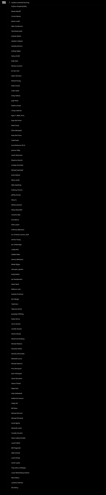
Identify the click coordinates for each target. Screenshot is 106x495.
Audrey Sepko (16, 51)
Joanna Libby (15, 150)
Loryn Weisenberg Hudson (20, 473)
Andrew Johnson (16, 46)
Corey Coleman (16, 111)
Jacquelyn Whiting (17, 314)
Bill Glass (14, 408)
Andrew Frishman (17, 294)
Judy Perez (14, 101)
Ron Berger (15, 299)
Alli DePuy (14, 488)
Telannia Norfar (16, 309)
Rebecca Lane (16, 289)
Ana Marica (15, 220)
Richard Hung (16, 81)
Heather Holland (17, 41)
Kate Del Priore (16, 120)
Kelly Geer (14, 61)
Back (9, 2)
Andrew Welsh (16, 36)
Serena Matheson (17, 259)
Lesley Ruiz (15, 249)
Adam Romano (16, 76)
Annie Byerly (15, 423)
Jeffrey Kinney (16, 195)
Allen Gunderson (17, 26)
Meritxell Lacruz (16, 359)
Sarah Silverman (16, 155)
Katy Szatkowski (16, 393)
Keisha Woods (16, 334)
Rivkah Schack (16, 106)
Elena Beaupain (16, 130)
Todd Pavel (15, 140)
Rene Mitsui (15, 478)
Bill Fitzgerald (15, 448)
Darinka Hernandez (18, 354)
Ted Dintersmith (16, 31)
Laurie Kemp (15, 458)
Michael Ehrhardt (17, 418)
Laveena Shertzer (17, 483)
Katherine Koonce (17, 398)
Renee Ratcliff (16, 11)
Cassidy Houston (17, 433)
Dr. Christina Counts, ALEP (20, 235)
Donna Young (16, 240)
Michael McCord (16, 413)
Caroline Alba (15, 215)
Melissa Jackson (16, 205)
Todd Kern (14, 304)
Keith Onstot (15, 86)
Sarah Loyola (15, 463)
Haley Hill (14, 403)
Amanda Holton (16, 349)
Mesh (4, 2)
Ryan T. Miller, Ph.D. (18, 115)
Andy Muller (15, 274)
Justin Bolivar (15, 175)
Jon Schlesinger (16, 244)
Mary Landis (15, 180)
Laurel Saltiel (15, 443)
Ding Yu (14, 200)
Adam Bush (15, 284)
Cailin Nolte (15, 91)
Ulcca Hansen (16, 324)
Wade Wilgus (15, 264)
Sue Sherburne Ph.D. (18, 145)
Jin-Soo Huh (15, 71)
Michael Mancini (16, 364)
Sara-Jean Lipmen (17, 269)
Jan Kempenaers (16, 279)
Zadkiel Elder (15, 254)
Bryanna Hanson (17, 160)
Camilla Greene (16, 329)
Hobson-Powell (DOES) (19, 6)
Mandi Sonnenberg (17, 339)
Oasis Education (16, 378)
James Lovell (15, 21)
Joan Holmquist (16, 373)
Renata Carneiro (16, 66)
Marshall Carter (16, 428)
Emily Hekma (15, 96)
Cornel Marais (16, 16)
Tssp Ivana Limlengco (18, 468)
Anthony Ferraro (16, 190)
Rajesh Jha (14, 388)
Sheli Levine (15, 225)
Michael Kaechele (17, 170)
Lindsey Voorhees (17, 165)
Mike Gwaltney (16, 185)
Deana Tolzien (16, 383)
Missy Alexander (16, 210)
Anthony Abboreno (17, 230)
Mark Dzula (15, 125)
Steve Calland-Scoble (18, 438)
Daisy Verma (15, 319)
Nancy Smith (15, 56)
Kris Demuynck (16, 369)
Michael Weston (16, 344)
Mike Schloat (15, 453)
